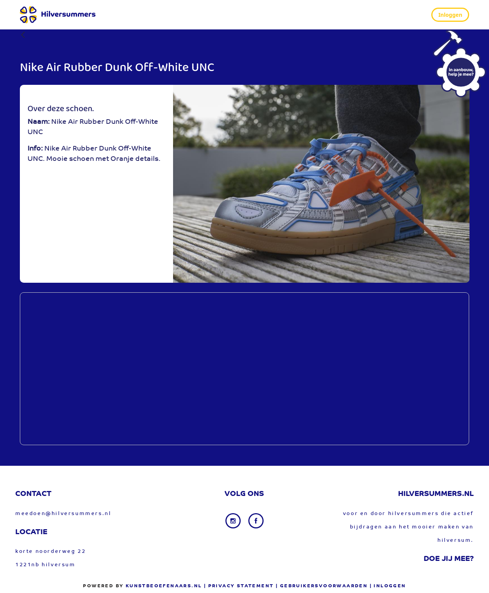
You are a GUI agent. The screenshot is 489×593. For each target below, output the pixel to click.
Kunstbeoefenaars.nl (164, 586)
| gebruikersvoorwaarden (322, 586)
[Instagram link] (233, 521)
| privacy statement (239, 586)
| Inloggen (388, 586)
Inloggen (450, 14)
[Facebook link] (256, 521)
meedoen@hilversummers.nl (63, 513)
